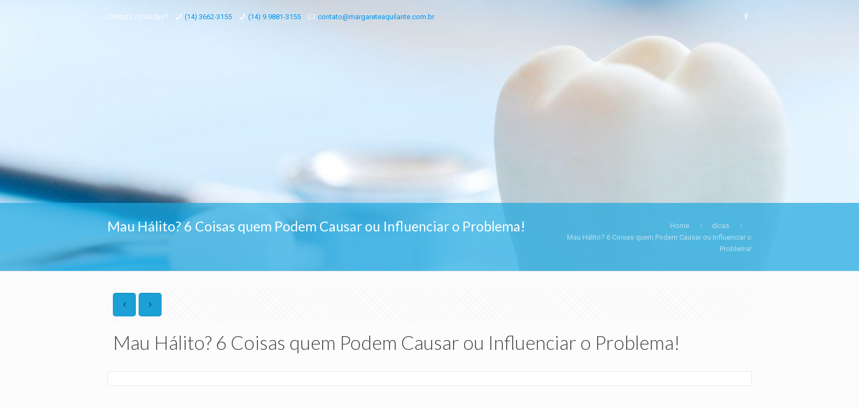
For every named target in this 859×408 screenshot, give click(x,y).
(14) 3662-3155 (208, 17)
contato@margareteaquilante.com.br (376, 17)
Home (679, 226)
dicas (720, 226)
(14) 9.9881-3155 (274, 17)
